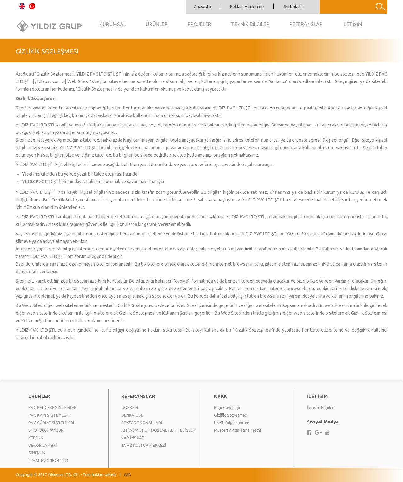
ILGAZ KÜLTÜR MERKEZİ (143, 445)
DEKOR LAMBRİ (42, 445)
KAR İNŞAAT (133, 437)
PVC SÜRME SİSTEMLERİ (51, 422)
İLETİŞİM (352, 24)
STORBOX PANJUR (46, 430)
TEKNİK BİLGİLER (250, 24)
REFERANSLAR (306, 24)
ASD (127, 475)
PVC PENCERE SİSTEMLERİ (53, 407)
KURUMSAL (112, 24)
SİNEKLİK (36, 453)
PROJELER (199, 24)
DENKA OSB (132, 415)
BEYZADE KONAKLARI (141, 422)
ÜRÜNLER (157, 24)
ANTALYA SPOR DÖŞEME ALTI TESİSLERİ (158, 430)
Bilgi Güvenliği (227, 407)
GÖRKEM (129, 407)
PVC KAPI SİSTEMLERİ (49, 415)
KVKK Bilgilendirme (231, 422)
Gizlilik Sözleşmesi (231, 415)
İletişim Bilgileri (321, 407)
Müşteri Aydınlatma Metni (237, 430)
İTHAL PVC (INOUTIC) (48, 460)
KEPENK (35, 437)
